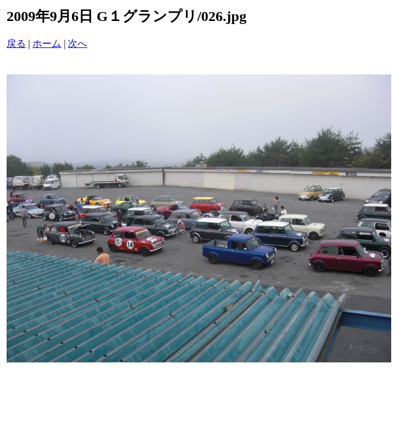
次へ (77, 43)
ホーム (46, 43)
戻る (16, 43)
